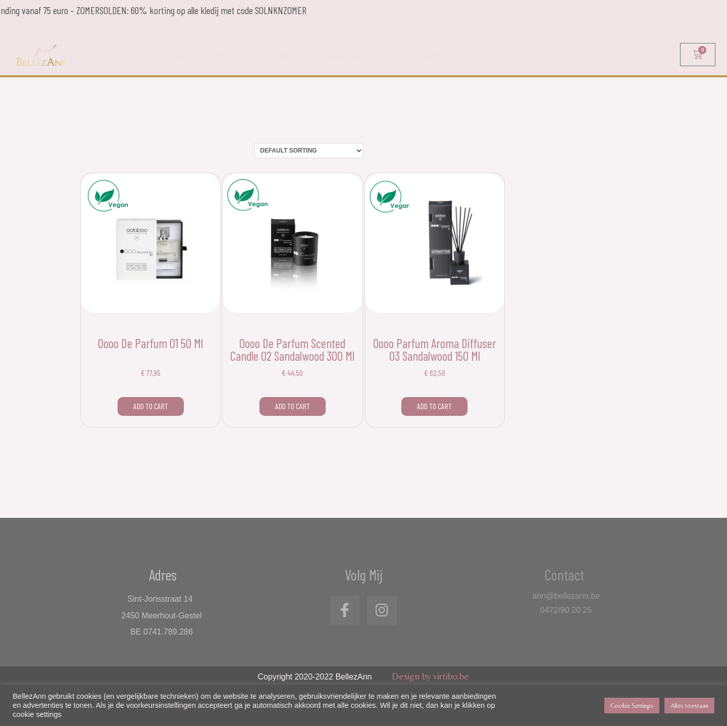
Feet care (274, 57)
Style (569, 57)
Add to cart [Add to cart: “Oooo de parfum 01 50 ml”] (150, 406)
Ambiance (501, 57)
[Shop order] (309, 150)
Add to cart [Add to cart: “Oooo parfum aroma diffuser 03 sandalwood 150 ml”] (434, 406)
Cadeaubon (636, 57)
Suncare (426, 57)
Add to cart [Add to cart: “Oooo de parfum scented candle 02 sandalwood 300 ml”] (292, 406)
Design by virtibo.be (430, 676)
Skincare (118, 57)
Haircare (352, 57)
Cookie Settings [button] (631, 705)
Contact (707, 20)
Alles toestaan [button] (689, 705)
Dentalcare (195, 57)
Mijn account (639, 20)
